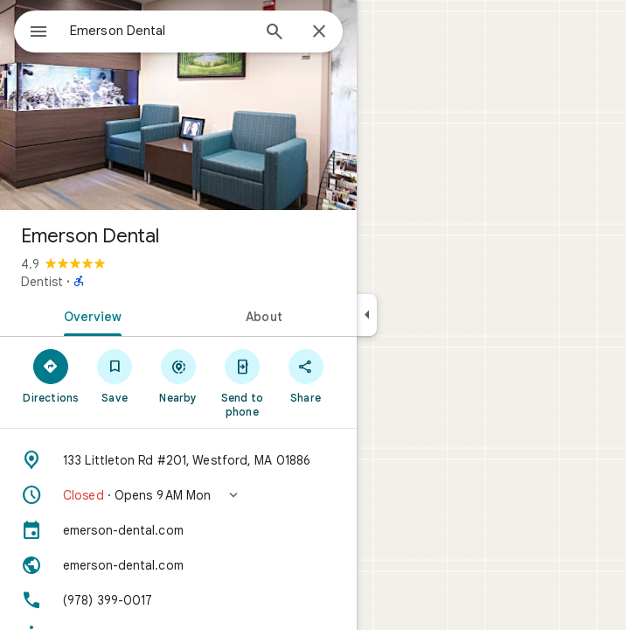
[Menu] (38, 33)
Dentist (42, 282)
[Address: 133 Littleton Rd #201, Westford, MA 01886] (178, 460)
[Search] (275, 33)
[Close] (319, 32)
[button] (178, 495)
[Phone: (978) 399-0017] (178, 600)
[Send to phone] (242, 382)
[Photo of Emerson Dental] (178, 105)
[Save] (115, 375)
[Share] (305, 375)
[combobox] (160, 30)
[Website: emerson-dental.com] (178, 565)
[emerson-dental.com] (178, 530)
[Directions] (51, 375)
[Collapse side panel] (367, 315)
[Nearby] (179, 375)
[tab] (89, 315)
